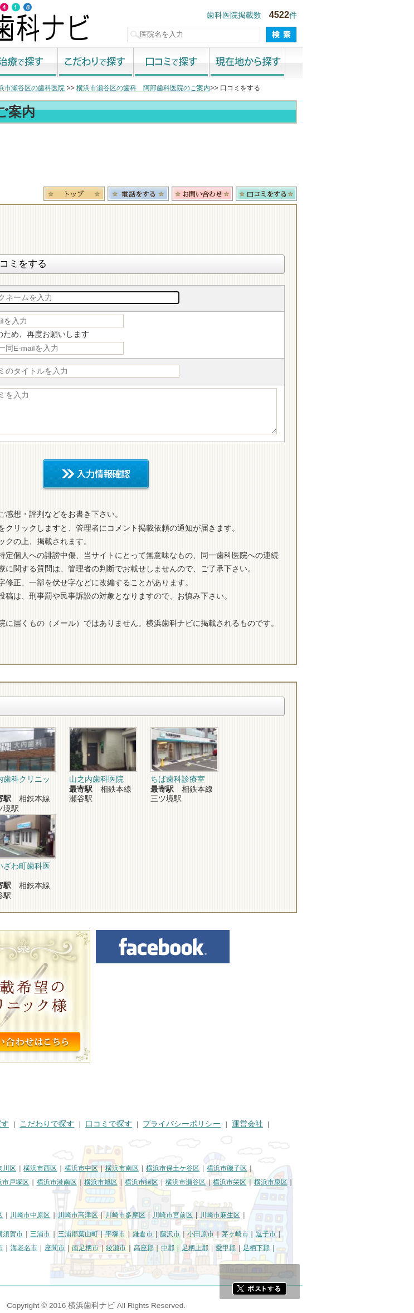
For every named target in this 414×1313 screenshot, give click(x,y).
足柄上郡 (306, 1248)
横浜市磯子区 (338, 1168)
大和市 (70, 1248)
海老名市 (135, 1248)
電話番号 (249, 194)
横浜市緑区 (253, 1182)
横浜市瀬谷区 (297, 1182)
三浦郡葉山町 (189, 1234)
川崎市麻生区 (331, 1215)
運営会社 (358, 1124)
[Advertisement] (207, 157)
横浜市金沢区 (26, 1182)
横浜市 (16, 1168)
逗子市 (377, 1234)
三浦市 (152, 1234)
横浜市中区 (193, 1168)
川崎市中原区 (141, 1215)
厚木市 (43, 1248)
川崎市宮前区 (284, 1215)
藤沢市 (281, 1234)
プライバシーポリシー (293, 1124)
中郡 (279, 1248)
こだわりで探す (207, 63)
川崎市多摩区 (237, 1215)
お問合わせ (313, 194)
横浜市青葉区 (26, 1195)
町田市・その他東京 (36, 1261)
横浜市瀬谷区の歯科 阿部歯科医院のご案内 (255, 88)
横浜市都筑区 (73, 1195)
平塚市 (227, 1234)
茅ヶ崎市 (346, 1234)
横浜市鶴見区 (53, 1168)
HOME (17, 1124)
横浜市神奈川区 (104, 1168)
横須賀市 (121, 1234)
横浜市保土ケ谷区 (284, 1168)
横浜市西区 (151, 1168)
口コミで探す (283, 63)
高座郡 (255, 1248)
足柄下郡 (367, 1248)
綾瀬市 (227, 1248)
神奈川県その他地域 (36, 1234)
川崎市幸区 (97, 1215)
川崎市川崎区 (53, 1215)
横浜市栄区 (341, 1182)
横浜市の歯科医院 (64, 88)
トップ (16, 88)
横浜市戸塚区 (120, 1182)
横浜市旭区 (212, 1182)
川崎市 (16, 1215)
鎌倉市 (254, 1234)
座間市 (166, 1248)
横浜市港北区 (73, 1182)
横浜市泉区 (382, 1182)
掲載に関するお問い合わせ (52, 1138)
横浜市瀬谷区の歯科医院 (139, 88)
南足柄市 (196, 1248)
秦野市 (16, 1248)
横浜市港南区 (168, 1182)
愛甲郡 (337, 1248)
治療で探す (131, 63)
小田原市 (312, 1234)
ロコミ (377, 194)
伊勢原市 (101, 1248)
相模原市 (87, 1234)
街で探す (56, 63)
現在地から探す (359, 63)
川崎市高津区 (189, 1215)
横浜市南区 (233, 1168)
